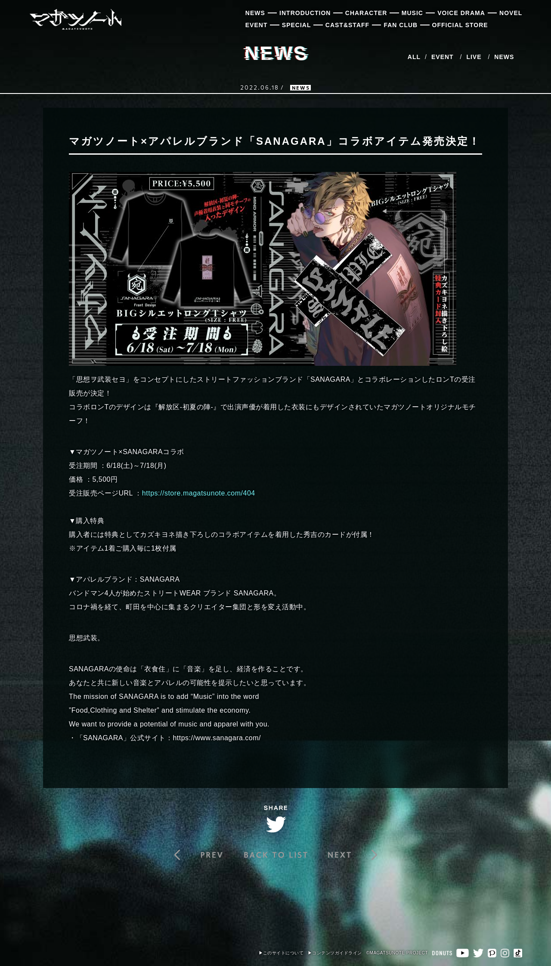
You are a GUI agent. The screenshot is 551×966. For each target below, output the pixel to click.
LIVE (473, 56)
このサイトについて (283, 952)
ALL (414, 56)
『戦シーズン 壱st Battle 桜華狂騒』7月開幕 (200, 855)
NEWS (504, 56)
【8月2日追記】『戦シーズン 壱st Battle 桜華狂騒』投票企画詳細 (351, 855)
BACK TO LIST (275, 855)
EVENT (442, 56)
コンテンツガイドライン (337, 952)
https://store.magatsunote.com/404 (198, 493)
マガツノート (75, 19)
